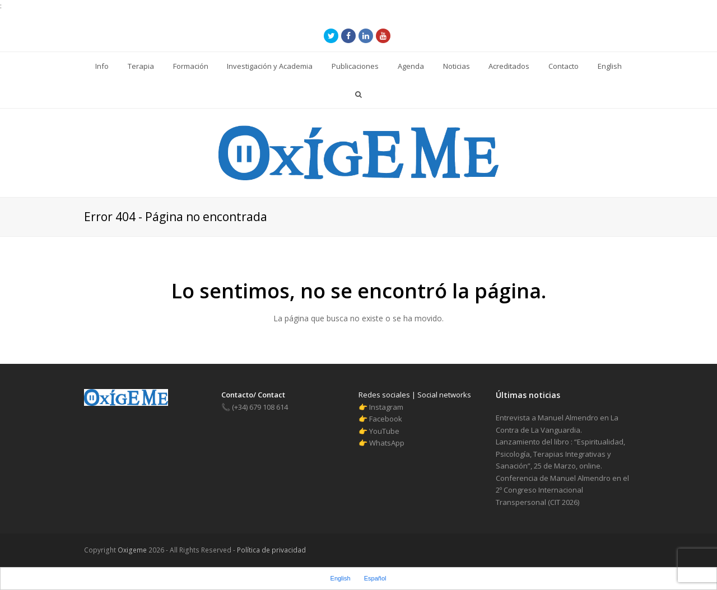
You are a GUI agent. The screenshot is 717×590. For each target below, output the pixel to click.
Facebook (385, 419)
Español (375, 578)
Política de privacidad (270, 550)
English (340, 578)
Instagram (386, 407)
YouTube (384, 431)
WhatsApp (386, 443)
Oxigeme (132, 550)
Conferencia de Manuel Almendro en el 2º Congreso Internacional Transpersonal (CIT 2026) (562, 490)
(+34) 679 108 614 (254, 407)
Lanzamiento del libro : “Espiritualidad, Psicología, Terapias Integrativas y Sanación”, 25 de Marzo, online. (560, 454)
